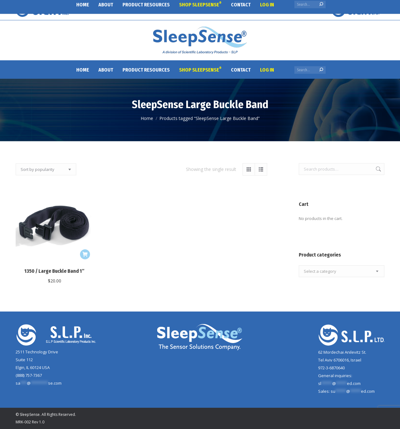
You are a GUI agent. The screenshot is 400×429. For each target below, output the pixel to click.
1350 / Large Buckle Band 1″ (54, 271)
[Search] (310, 70)
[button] (85, 254)
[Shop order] (46, 169)
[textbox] (320, 271)
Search (378, 169)
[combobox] (341, 271)
